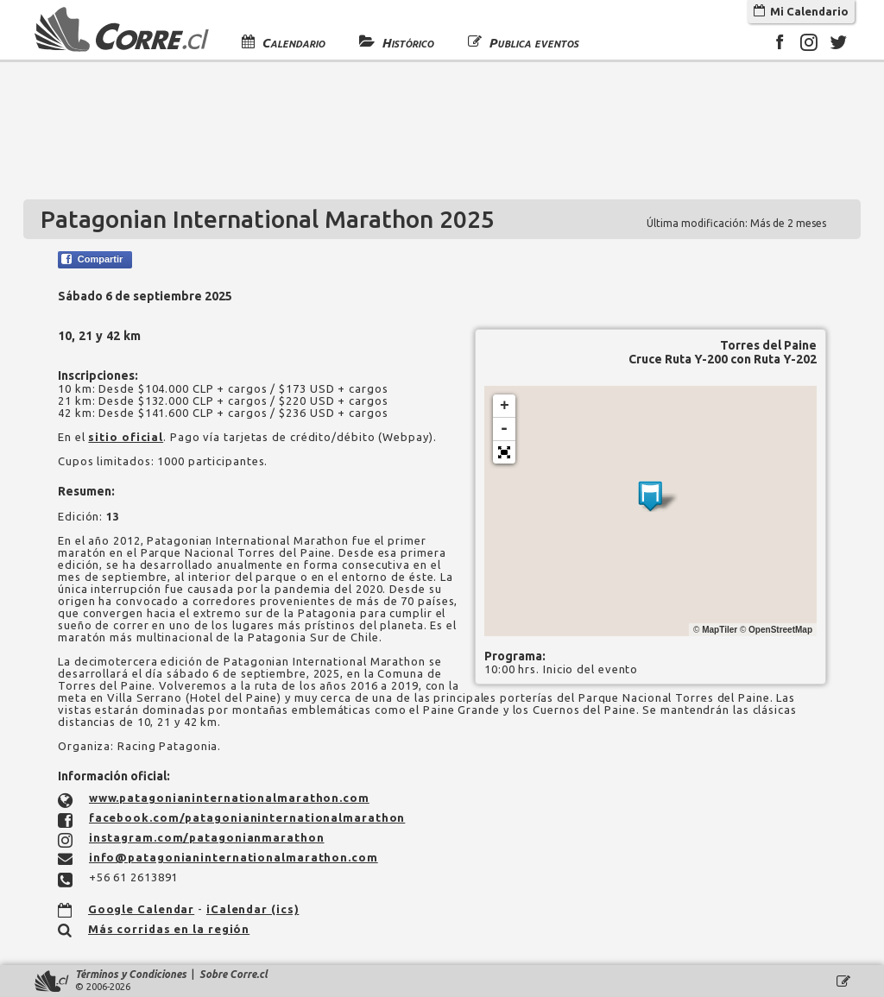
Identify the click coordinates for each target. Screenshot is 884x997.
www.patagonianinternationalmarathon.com (229, 798)
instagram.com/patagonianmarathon (207, 837)
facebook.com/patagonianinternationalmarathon (247, 817)
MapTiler (719, 629)
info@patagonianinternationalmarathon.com (233, 857)
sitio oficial (125, 437)
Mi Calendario (801, 11)
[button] (504, 452)
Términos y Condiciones (130, 974)
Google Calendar (141, 909)
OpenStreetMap (780, 629)
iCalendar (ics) (253, 909)
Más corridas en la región (169, 929)
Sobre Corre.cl (233, 974)
